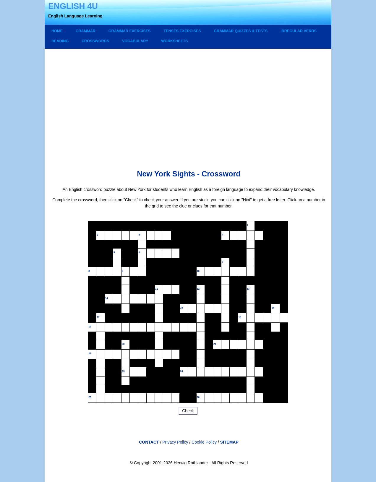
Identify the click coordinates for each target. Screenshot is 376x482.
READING (60, 41)
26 (198, 397)
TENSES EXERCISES (182, 31)
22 (89, 353)
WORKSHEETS (174, 41)
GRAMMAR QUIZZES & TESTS (241, 31)
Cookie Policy (205, 442)
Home (57, 31)
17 (98, 317)
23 (123, 371)
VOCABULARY (135, 41)
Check (188, 410)
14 (106, 298)
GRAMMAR (85, 31)
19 (89, 326)
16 (273, 307)
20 (123, 344)
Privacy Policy (175, 442)
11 (156, 288)
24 (181, 371)
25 (89, 397)
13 (248, 288)
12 (198, 288)
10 (198, 271)
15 (181, 307)
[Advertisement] (189, 103)
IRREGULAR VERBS (299, 31)
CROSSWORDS (95, 41)
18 (240, 317)
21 (214, 344)
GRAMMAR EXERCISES (129, 31)
